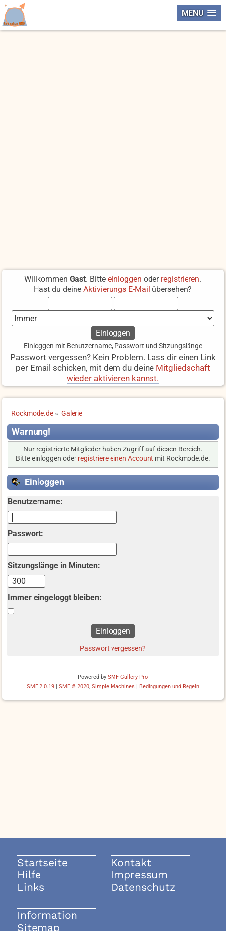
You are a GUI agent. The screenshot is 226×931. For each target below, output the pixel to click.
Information (47, 915)
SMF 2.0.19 (40, 686)
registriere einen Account (115, 458)
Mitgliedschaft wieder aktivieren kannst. (138, 373)
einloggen (125, 279)
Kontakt (131, 862)
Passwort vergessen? (113, 648)
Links (30, 887)
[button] (199, 13)
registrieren (180, 279)
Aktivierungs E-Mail (116, 289)
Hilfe (29, 874)
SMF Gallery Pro (128, 677)
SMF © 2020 (74, 686)
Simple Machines (113, 686)
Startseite (42, 862)
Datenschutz (143, 887)
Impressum (139, 874)
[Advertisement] (113, 147)
